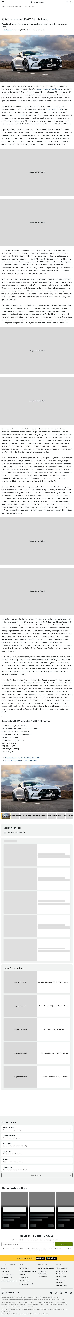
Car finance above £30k (42, 1272)
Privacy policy (61, 1277)
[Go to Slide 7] (60, 816)
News (3, 7)
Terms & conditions (62, 1268)
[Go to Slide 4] (33, 816)
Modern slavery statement (61, 1281)
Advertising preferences (9, 1281)
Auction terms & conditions (61, 1272)
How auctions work (7, 1274)
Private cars (24, 1278)
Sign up (63, 1244)
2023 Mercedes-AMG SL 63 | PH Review (21, 760)
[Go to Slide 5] (42, 816)
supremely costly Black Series (48, 89)
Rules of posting (61, 1285)
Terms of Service (50, 1297)
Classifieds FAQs (6, 1278)
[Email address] (27, 1244)
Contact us (5, 1271)
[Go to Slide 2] (15, 816)
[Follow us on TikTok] (71, 1293)
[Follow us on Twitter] (56, 1293)
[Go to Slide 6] (51, 816)
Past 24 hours (24, 1281)
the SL (23, 115)
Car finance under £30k (46, 1268)
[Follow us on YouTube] (66, 1293)
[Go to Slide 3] (24, 816)
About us (4, 1268)
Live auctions (24, 1268)
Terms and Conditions (35, 1248)
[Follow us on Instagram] (61, 1293)
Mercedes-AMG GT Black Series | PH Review (22, 758)
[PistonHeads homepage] (37, 2)
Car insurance (42, 1277)
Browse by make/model (28, 1271)
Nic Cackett (8, 30)
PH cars (22, 1274)
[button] (37, 788)
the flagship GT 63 (54, 109)
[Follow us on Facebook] (51, 1293)
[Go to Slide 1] (5, 816)
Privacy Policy (23, 1248)
